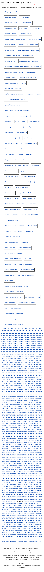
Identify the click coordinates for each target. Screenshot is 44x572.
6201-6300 (28, 343)
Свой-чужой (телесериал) (25, 154)
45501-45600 (31, 477)
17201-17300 (12, 379)
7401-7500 (16, 347)
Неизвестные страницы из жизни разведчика (17, 110)
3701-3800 (4, 337)
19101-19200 (31, 385)
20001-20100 (16, 389)
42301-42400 (38, 465)
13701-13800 (38, 366)
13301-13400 (9, 366)
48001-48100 (12, 486)
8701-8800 (10, 351)
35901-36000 (12, 444)
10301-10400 (31, 355)
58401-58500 (9, 522)
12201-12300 (9, 362)
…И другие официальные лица (13, 253)
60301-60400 (27, 528)
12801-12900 (12, 364)
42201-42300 (31, 465)
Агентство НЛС (36, 165)
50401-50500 (27, 494)
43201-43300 (23, 469)
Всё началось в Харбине (28, 176)
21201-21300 (23, 393)
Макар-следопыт (9, 280)
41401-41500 (12, 463)
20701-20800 (27, 391)
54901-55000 (34, 509)
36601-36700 (23, 446)
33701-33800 (12, 437)
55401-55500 (31, 511)
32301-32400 (31, 431)
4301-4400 (40, 337)
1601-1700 (4, 332)
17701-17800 (9, 381)
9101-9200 (34, 351)
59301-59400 (34, 524)
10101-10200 (16, 355)
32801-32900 (27, 433)
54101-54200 (16, 507)
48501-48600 (9, 488)
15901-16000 (38, 374)
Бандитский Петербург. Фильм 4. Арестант (16, 165)
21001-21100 (9, 393)
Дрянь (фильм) (9, 203)
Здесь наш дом (9, 132)
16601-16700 (9, 377)
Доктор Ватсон (30, 231)
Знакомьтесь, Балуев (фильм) (27, 302)
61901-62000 (23, 534)
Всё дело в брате (20, 121)
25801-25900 (38, 408)
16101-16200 (12, 376)
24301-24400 (9, 404)
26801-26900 (31, 412)
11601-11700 (5, 360)
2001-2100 (28, 332)
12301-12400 (16, 362)
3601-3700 (40, 336)
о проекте (40, 5)
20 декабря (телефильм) (11, 220)
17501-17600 (34, 379)
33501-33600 (38, 435)
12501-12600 (31, 362)
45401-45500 (23, 477)
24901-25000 (12, 406)
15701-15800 (23, 374)
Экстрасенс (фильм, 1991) (12, 198)
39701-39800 (9, 458)
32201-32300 (23, 431)
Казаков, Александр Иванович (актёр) (15, 83)
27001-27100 (5, 414)
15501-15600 (9, 374)
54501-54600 (5, 509)
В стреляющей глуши (25, 33)
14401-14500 (9, 370)
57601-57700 (31, 519)
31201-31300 (31, 427)
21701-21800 (19, 395)
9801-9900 (35, 353)
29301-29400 (12, 421)
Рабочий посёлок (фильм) (32, 297)
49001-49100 (5, 490)
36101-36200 (27, 444)
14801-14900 (38, 370)
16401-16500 (34, 376)
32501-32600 (5, 433)
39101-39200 (5, 456)
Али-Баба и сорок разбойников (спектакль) (16, 286)
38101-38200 (12, 452)
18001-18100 (31, 381)
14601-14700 (23, 370)
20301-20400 (38, 389)
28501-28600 (34, 418)
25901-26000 (5, 410)
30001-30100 (23, 423)
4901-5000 (34, 339)
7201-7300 (4, 347)
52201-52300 (38, 500)
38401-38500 (34, 452)
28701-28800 (9, 419)
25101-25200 (27, 406)
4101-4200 (28, 337)
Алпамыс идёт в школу (27, 269)
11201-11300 (16, 358)
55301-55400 (23, 511)
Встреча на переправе (22, 12)
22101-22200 (9, 397)
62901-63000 (16, 538)
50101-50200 (5, 494)
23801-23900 (12, 402)
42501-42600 (12, 467)
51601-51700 (34, 498)
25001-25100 (19, 406)
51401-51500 (19, 498)
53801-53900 (34, 505)
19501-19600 (19, 387)
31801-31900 (34, 429)
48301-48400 (34, 486)
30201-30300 (38, 423)
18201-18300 (5, 383)
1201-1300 (21, 330)
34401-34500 (23, 439)
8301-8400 (28, 349)
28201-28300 (12, 418)
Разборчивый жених (10, 171)
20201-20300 (31, 389)
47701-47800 (31, 484)
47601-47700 (23, 484)
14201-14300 (34, 368)
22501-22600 (38, 397)
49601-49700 (9, 492)
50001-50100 (38, 492)
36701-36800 (31, 446)
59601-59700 (16, 526)
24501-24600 (23, 404)
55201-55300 (16, 511)
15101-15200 (19, 372)
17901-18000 (23, 381)
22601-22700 (5, 398)
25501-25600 (16, 408)
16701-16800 (16, 377)
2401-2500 (10, 334)
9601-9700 (23, 353)
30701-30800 (34, 425)
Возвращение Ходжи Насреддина (28, 61)
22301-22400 (23, 397)
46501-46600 (23, 480)
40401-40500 (19, 459)
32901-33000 (34, 433)
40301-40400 (12, 459)
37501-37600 (9, 450)
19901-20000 (9, 389)
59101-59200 (19, 524)
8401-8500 (34, 349)
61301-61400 (19, 532)
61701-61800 (9, 534)
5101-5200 (4, 341)
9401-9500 (11, 353)
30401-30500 (12, 425)
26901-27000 (38, 412)
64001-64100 (16, 542)
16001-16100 (5, 376)
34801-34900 (12, 440)
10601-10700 (12, 356)
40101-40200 (38, 458)
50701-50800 (9, 496)
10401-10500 (38, 355)
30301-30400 (5, 425)
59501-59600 (9, 526)
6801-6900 (22, 345)
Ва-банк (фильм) (9, 50)
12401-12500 (23, 362)
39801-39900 (16, 458)
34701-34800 (5, 440)
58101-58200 (27, 521)
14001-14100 (19, 368)
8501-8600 (40, 349)
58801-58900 (38, 522)
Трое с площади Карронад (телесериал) (16, 99)
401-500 (21, 328)
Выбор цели (30, 127)
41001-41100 (23, 461)
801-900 (40, 328)
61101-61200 (5, 532)
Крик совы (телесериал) (11, 176)
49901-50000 (31, 492)
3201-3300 (16, 336)
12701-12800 (5, 364)
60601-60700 (9, 530)
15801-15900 (31, 374)
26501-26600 (9, 412)
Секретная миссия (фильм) (12, 138)
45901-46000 (19, 479)
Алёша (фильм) (32, 225)
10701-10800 (19, 356)
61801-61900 (16, 534)
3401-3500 (28, 336)
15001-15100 (12, 372)
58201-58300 (34, 521)
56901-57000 (19, 517)
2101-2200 (34, 332)
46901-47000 (12, 482)
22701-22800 (12, 398)
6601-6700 (10, 345)
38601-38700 (9, 454)
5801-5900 (4, 343)
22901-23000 (27, 398)
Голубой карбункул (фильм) (12, 236)
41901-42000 (9, 465)
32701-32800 (19, 433)
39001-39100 (38, 454)
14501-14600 (16, 370)
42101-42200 (23, 465)
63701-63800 (34, 540)
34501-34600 (31, 439)
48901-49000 (38, 488)
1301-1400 (27, 330)
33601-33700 (5, 437)
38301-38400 (27, 452)
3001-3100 (4, 336)
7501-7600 (22, 347)
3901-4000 (16, 337)
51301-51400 (12, 498)
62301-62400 (12, 536)
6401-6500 (40, 343)
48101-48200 (19, 486)
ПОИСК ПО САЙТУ (31, 5)
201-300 (12, 328)
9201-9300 (40, 351)
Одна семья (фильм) (10, 77)
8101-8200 (16, 349)
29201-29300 (5, 421)
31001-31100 (16, 427)
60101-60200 (12, 528)
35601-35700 (31, 442)
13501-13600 (23, 366)
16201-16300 (19, 376)
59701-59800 (23, 526)
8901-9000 (22, 351)
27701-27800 (16, 416)
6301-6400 (34, 343)
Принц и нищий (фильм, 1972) (13, 258)
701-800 (35, 328)
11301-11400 (23, 358)
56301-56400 (16, 515)
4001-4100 (22, 337)
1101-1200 (15, 330)
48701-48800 (23, 488)
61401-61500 (27, 532)
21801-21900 (27, 395)
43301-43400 (31, 469)
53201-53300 (31, 503)
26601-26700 (16, 412)
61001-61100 (38, 530)
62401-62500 (19, 536)
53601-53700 (19, 505)
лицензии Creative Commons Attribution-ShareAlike (15, 550)
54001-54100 (9, 507)
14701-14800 (31, 370)
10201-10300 (23, 355)
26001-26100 (12, 410)
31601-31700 (19, 429)
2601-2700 (22, 334)
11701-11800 (12, 360)
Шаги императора (10, 192)
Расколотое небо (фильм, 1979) (13, 231)
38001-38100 (5, 452)
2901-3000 (40, 334)
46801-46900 (5, 482)
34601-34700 (38, 439)
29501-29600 (27, 421)
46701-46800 (38, 480)
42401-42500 (5, 467)
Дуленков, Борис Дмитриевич (28, 77)
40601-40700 (34, 459)
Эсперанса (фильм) (10, 264)
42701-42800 (27, 467)
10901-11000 (34, 356)
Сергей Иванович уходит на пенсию (14, 225)
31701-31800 (27, 429)
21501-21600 (5, 395)
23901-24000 (19, 402)
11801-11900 (19, 360)
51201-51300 (5, 498)
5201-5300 (10, 341)
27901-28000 (31, 416)
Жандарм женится (10, 275)
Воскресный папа (9, 116)
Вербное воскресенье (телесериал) (14, 94)
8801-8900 (16, 351)
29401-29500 (19, 421)
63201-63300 (38, 538)
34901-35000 (19, 440)
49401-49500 (34, 490)
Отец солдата (8, 12)
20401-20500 (5, 391)
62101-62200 (38, 534)
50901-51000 (23, 496)
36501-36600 (16, 446)
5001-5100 (40, 339)
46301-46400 (9, 480)
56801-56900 (12, 517)
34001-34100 (34, 437)
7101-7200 (40, 345)
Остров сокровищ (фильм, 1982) (14, 291)
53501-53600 (12, 505)
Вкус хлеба (28, 258)
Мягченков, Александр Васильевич (14, 324)
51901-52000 (16, 500)
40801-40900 (9, 461)
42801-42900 (34, 467)
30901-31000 (9, 427)
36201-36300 (34, 444)
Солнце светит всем (10, 28)
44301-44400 (23, 473)
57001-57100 (27, 517)
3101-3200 (10, 336)
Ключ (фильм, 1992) (10, 61)
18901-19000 (16, 385)
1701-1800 (10, 332)
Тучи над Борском (22, 132)
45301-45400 (16, 477)
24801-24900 (5, 406)
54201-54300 (23, 507)
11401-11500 (31, 358)
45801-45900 (12, 479)
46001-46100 (27, 479)
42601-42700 (19, 467)
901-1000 (4, 330)
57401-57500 (16, 519)
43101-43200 (16, 469)
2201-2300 (40, 332)
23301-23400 (16, 400)
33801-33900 (19, 437)
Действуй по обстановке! (26, 264)
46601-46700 (31, 480)
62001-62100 (31, 534)
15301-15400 (34, 372)
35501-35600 (23, 442)
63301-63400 (5, 540)
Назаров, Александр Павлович (13, 319)
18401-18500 (19, 383)
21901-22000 (34, 395)
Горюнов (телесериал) (11, 149)
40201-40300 (5, 459)
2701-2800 (28, 334)
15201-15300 (27, 372)
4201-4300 (34, 337)
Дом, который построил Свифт (13, 143)
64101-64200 (23, 542)
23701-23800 (5, 402)
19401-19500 (12, 387)
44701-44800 (12, 475)
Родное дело (8, 121)
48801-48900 (31, 488)
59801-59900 (31, 526)
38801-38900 (23, 454)
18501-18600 (27, 383)
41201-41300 (38, 461)
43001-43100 (9, 469)
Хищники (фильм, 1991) (24, 192)
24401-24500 (16, 404)
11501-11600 (38, 358)
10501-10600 (5, 356)
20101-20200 (23, 389)
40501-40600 (27, 459)
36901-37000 (5, 448)
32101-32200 (16, 431)
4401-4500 (4, 339)
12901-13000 (19, 364)
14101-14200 (27, 368)
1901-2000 (22, 332)
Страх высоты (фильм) (11, 269)
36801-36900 (38, 446)
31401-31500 (5, 429)
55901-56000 (27, 513)
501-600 (26, 328)
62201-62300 (5, 536)
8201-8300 (22, 349)
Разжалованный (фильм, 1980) (13, 297)
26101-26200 (19, 410)
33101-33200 (9, 435)
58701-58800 (31, 522)
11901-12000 (27, 360)
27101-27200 (12, 414)
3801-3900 (10, 337)
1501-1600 (39, 330)
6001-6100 (16, 343)
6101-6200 (22, 343)
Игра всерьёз (8, 187)
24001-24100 (27, 402)
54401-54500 (38, 507)
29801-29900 (9, 423)
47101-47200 (27, 482)
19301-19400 (5, 387)
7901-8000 (4, 349)
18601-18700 (34, 383)
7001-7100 (34, 345)
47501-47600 (16, 484)
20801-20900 (34, 391)
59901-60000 (38, 526)
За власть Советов (35, 28)
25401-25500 (9, 408)
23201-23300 (9, 400)
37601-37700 (16, 450)
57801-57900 (5, 521)
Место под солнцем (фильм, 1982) (14, 127)
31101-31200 (23, 427)
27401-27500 (34, 414)
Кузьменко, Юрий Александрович (14, 313)
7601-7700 (28, 347)
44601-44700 (5, 475)
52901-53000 (9, 503)
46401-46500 (16, 480)
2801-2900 (34, 334)
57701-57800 (38, 519)
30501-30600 (19, 425)
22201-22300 (16, 397)
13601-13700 (31, 366)
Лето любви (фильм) (29, 182)
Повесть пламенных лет (11, 22)
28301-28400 (19, 418)
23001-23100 (34, 398)
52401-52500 (12, 501)
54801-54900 (27, 509)
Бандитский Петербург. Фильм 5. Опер (28, 50)
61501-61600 (34, 532)
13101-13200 (34, 364)
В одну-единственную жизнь (12, 209)
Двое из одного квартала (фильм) (14, 72)
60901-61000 (31, 530)
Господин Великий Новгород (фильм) (15, 39)
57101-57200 (34, 517)
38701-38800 (16, 454)
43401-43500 (38, 469)
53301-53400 (38, 503)
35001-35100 (27, 440)
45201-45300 (9, 477)
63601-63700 (27, 540)
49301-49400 (27, 490)
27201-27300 (19, 414)
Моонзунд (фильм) (22, 203)
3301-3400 (22, 336)
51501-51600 (27, 498)
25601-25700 (23, 408)
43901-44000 (34, 471)
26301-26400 (34, 410)
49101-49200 (12, 490)
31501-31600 (12, 429)
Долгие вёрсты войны (34, 121)
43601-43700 (12, 471)
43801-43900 (27, 471)
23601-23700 (38, 400)
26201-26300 (27, 410)
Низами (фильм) (31, 72)
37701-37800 (23, 450)
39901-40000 (23, 458)
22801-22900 (19, 398)
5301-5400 (16, 341)
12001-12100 (34, 360)
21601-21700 (12, 395)
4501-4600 (10, 339)
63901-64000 (9, 542)
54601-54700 (12, 509)
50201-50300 (12, 494)
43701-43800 (19, 471)
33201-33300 (16, 435)
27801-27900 (23, 416)
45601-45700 (38, 477)
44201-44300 (16, 473)
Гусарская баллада (10, 44)
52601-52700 (27, 501)
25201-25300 (34, 406)
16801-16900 (23, 377)
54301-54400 (31, 507)
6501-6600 (4, 345)
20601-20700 (19, 391)
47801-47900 (38, 484)
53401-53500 (5, 505)
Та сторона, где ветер (35, 39)
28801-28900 (16, 419)
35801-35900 (5, 444)
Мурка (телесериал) (28, 138)
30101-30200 (31, 423)
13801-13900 (5, 368)
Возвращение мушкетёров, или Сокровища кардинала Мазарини (23, 66)
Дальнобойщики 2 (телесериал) (13, 105)
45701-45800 (5, 479)
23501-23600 (31, 400)
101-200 (7, 328)
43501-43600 (5, 471)
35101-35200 (34, 440)
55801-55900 (19, 513)
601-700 (31, 328)
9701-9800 (29, 353)
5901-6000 (10, 343)
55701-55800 (12, 513)
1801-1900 (16, 332)
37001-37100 (12, 448)
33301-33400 (23, 435)
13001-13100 (27, 364)
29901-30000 (16, 423)
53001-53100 (16, 503)
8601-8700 (4, 351)
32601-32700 (12, 433)
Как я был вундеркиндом (11, 214)
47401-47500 (9, 484)
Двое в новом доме (10, 247)
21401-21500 (38, 393)
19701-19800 (34, 387)
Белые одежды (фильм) (22, 187)
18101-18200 (38, 381)
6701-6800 (16, 345)
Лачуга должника (24, 171)
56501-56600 (31, 515)
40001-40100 (31, 458)
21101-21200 (16, 393)
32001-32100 (9, 431)
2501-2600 (16, 334)
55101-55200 (9, 511)
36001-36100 (19, 444)
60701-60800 (16, 530)
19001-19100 (23, 385)
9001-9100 (28, 351)
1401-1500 (33, 330)
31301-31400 (38, 427)
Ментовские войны (26, 149)
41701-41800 (34, 463)
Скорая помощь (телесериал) (13, 308)
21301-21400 (31, 393)
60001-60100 (5, 528)
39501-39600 (34, 456)
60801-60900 (23, 530)
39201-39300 (12, 456)
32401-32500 (38, 431)
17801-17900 (16, 381)
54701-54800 (19, 509)
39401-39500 (27, 456)
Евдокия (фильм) (24, 17)
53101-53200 (23, 503)
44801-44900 (19, 475)
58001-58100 (19, 521)
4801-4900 (28, 339)
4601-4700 (16, 339)
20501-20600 (12, 391)
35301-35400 (9, 442)
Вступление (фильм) (10, 17)
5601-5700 (34, 341)
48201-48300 (27, 486)
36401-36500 (9, 446)
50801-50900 (16, 496)
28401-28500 (27, 418)
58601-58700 (23, 522)
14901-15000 (5, 372)
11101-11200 (9, 358)
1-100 (3, 328)
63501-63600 (19, 540)
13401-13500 (16, 366)
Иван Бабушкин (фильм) (30, 209)
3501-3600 (34, 336)
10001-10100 (9, 355)
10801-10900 (27, 356)
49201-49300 (19, 490)
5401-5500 (22, 341)
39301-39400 (19, 456)
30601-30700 (27, 425)
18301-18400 (12, 383)
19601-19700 (27, 387)
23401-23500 (23, 400)
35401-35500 (16, 442)
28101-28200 (5, 418)
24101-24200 (34, 402)
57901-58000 (12, 521)
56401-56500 (23, 515)
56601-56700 (38, 515)
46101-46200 (34, 479)
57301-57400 (9, 519)
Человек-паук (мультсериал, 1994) (28, 44)
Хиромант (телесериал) (34, 94)
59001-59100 (12, 524)
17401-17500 (27, 379)
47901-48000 (5, 486)
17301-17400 (19, 379)
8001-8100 (10, 349)
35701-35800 (38, 442)
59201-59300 (27, 524)
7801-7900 (40, 347)
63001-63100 (23, 538)
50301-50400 (19, 494)
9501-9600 (17, 353)
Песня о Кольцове (27, 22)
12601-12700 (38, 362)
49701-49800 (16, 492)
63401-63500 (12, 540)
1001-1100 (9, 330)
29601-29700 (34, 421)
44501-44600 (38, 473)
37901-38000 (38, 450)
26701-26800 (23, 412)
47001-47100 (19, 482)
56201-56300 (9, 515)
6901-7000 (28, 345)
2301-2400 (4, 334)
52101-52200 (31, 500)
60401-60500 (34, 528)
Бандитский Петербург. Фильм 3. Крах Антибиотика (19, 55)
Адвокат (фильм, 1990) (29, 198)
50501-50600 (34, 494)
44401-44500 (31, 473)
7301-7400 (10, 347)
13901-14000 (12, 368)
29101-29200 (38, 419)
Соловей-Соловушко (10, 33)
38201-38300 (19, 452)
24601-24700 (31, 404)
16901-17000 (31, 377)
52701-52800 (34, 501)
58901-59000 (5, 524)
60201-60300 (19, 528)
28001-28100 (38, 416)
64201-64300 (31, 542)
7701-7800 (34, 347)
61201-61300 (12, 532)
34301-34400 (16, 439)
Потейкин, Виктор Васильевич (13, 88)
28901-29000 (23, 419)
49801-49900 (23, 492)
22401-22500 (31, 397)
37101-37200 (19, 448)
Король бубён (23, 28)
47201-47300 (34, 482)
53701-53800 (27, 505)
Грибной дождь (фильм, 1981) (30, 214)
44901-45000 (27, 475)
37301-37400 (34, 448)
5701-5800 (40, 341)
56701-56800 (5, 517)
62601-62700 (34, 536)
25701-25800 (31, 408)
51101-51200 (38, 496)
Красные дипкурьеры (25, 247)
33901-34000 (27, 437)
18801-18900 (9, 385)
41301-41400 (5, 463)
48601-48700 (16, 488)
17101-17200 (5, 379)
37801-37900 (31, 450)
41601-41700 (27, 463)
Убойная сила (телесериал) (12, 182)
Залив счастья (34, 203)
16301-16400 (27, 376)
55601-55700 (5, 513)
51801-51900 (9, 500)
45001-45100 (34, 475)
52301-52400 (5, 501)
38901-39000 (31, 454)
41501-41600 (19, 463)
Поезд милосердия (10, 302)
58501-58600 (16, 522)
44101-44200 (9, 473)
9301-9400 (5, 353)
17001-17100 (38, 377)
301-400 (17, 328)
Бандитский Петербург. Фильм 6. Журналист (17, 160)
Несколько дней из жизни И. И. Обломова (16, 242)
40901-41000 (16, 461)
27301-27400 (27, 414)
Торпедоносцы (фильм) (24, 116)
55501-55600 (38, 511)
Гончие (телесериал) (31, 143)
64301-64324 (38, 542)
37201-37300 (27, 448)
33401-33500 (31, 435)
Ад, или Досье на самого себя (26, 275)
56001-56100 (34, 513)
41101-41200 (31, 461)
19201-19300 (38, 385)
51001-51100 (31, 496)
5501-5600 (28, 341)
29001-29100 (31, 419)
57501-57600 (23, 519)
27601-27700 (9, 416)
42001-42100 (16, 465)
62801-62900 (9, 538)
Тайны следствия (9, 154)
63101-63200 (31, 538)
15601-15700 (16, 374)
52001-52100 (23, 500)
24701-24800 (38, 404)
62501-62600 (27, 536)
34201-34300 (9, 439)
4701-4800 (22, 339)
